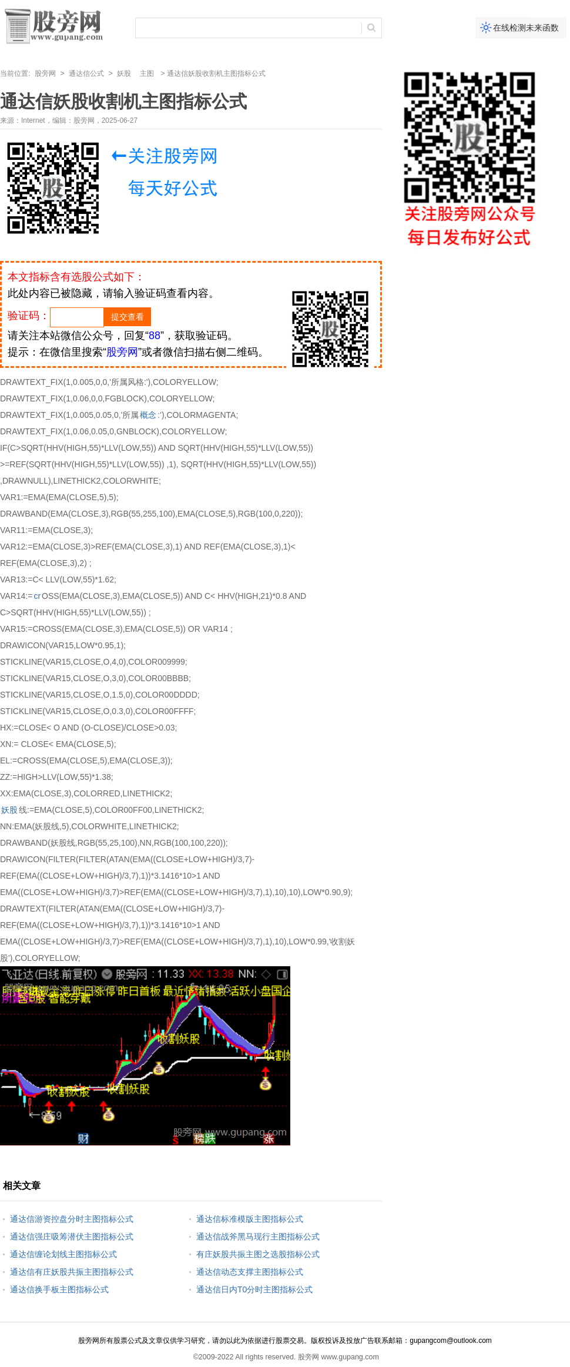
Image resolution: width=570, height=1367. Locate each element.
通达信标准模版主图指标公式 (249, 1219)
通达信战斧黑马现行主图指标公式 (258, 1236)
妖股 (124, 73)
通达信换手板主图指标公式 (59, 1289)
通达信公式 (86, 73)
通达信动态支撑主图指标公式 (249, 1271)
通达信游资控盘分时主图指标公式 (71, 1219)
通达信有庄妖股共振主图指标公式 (71, 1271)
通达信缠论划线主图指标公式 (63, 1254)
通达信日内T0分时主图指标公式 (254, 1289)
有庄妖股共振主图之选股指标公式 (258, 1254)
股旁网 (45, 73)
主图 (147, 73)
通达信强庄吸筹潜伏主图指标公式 (71, 1236)
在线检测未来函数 (526, 27)
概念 (148, 415)
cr (37, 596)
